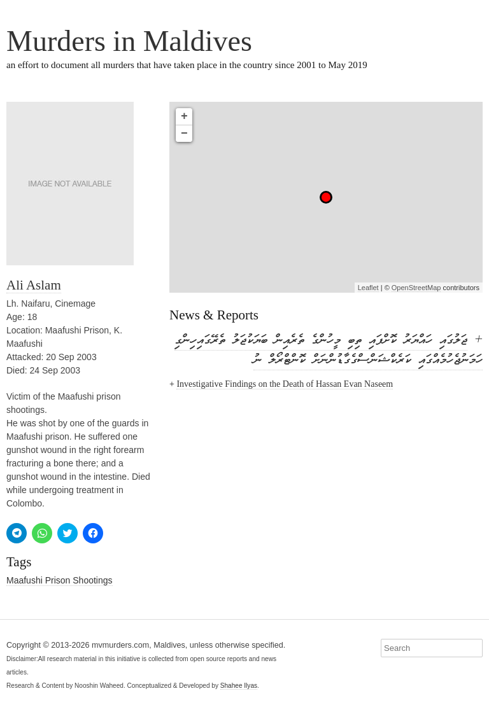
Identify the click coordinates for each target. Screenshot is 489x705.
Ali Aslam (33, 285)
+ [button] (184, 116)
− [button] (184, 133)
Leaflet (368, 287)
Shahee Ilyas (238, 685)
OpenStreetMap (416, 287)
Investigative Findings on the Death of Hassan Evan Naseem (284, 384)
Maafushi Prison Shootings (59, 580)
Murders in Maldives (129, 41)
